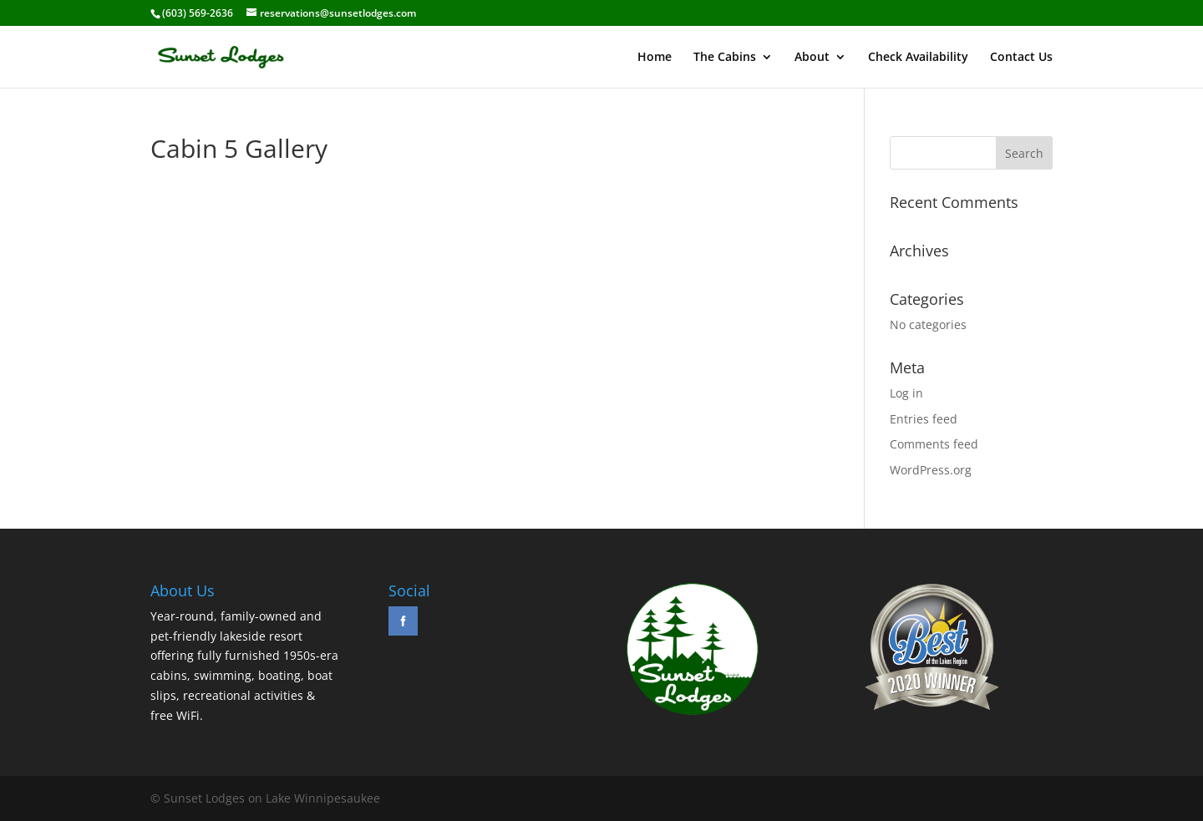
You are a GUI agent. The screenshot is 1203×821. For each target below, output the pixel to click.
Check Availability (918, 57)
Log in (906, 393)
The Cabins (724, 57)
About (812, 57)
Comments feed (934, 444)
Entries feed (923, 419)
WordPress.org (931, 470)
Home (654, 57)
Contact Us (1021, 57)
